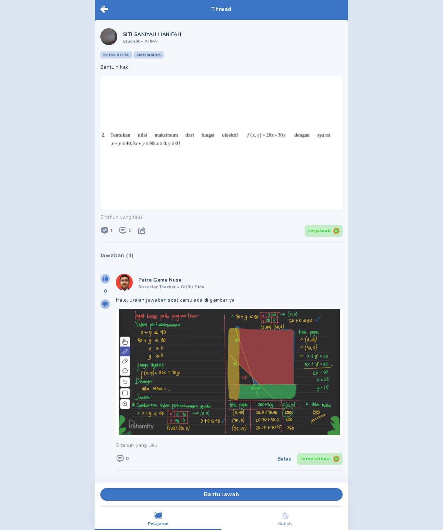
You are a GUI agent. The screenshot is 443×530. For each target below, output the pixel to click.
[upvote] (105, 279)
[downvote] (105, 304)
